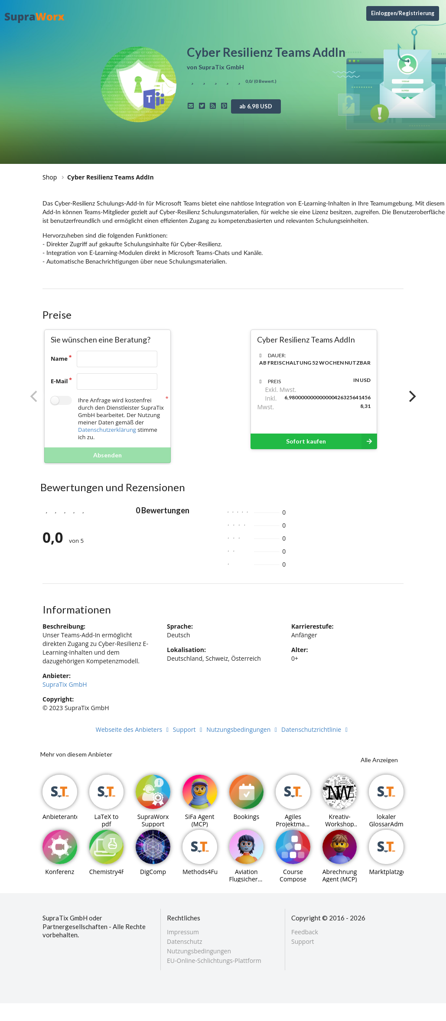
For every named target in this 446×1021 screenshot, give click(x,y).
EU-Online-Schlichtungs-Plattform (214, 960)
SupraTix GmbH (64, 684)
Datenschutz (184, 941)
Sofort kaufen (331, 441)
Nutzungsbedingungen (243, 729)
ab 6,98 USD (255, 106)
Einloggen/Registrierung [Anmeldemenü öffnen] (402, 13)
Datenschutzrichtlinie (315, 729)
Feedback (304, 932)
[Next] (411, 396)
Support (189, 729)
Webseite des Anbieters (133, 729)
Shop (49, 177)
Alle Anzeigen (379, 759)
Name (59, 358)
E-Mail (59, 381)
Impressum (183, 932)
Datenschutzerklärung (107, 430)
